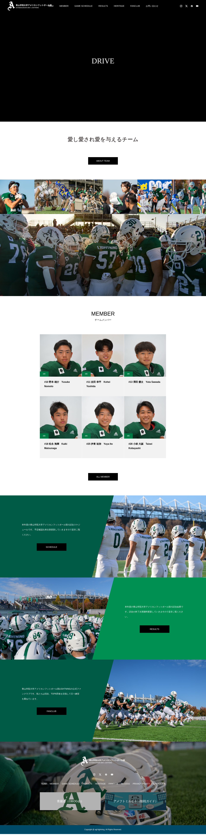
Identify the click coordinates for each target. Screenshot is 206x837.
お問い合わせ (152, 6)
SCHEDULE (51, 550)
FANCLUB (135, 6)
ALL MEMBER (103, 479)
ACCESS (125, 787)
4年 (44, 375)
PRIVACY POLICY (141, 787)
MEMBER (64, 6)
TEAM (44, 787)
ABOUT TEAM (103, 161)
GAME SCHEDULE (83, 6)
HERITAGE (119, 6)
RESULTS (103, 6)
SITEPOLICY (159, 787)
